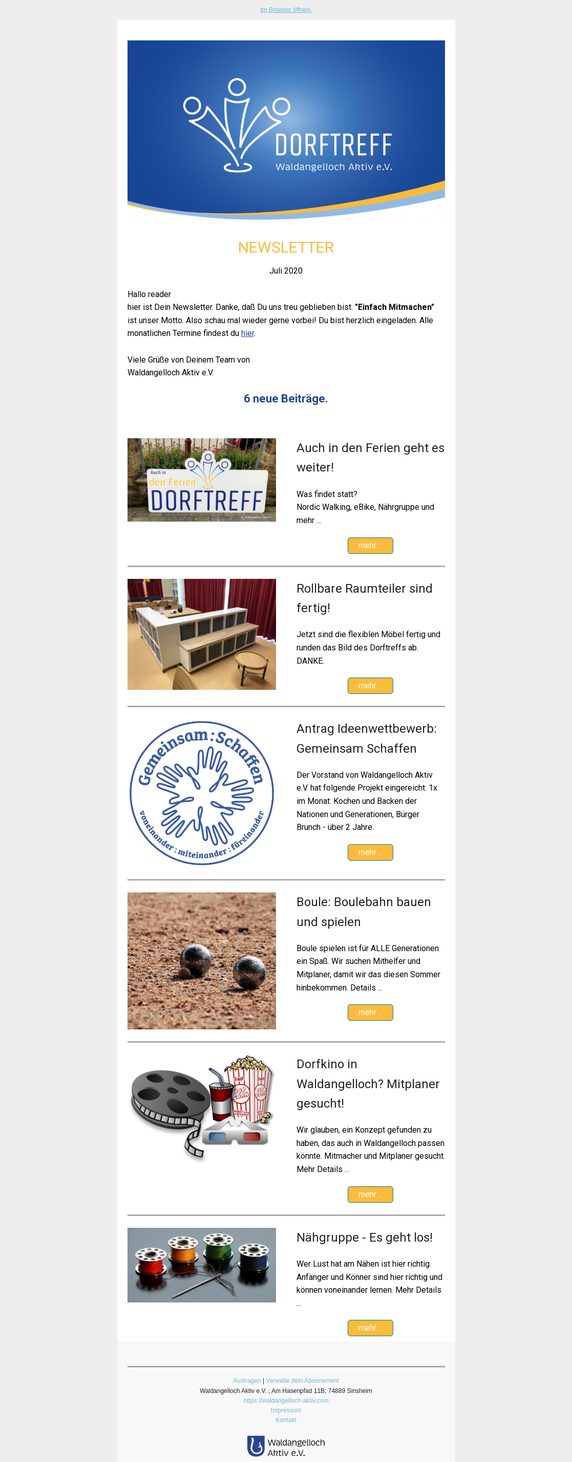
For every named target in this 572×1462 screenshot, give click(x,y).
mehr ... (370, 545)
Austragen (247, 1380)
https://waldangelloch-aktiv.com (286, 1400)
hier (247, 333)
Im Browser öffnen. (286, 9)
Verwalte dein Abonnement (302, 1380)
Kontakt (286, 1420)
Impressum (286, 1410)
